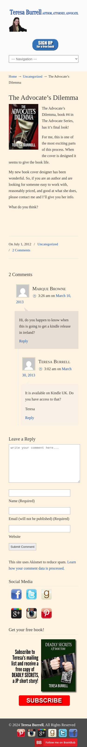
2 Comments (21, 250)
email (39, 519)
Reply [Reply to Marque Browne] (23, 341)
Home (13, 76)
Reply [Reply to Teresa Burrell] (29, 418)
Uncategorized (32, 76)
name (22, 501)
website (15, 537)
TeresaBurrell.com (43, 18)
